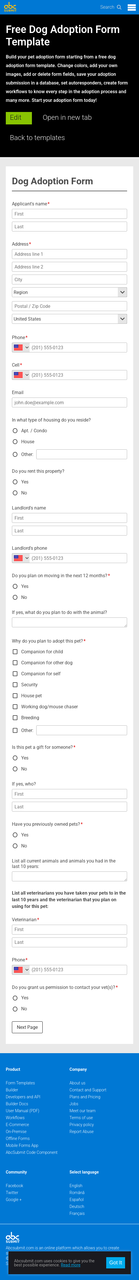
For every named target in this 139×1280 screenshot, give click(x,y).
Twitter (12, 1192)
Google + (14, 1199)
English (76, 1185)
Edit (15, 117)
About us (78, 1083)
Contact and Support (88, 1090)
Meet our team (83, 1110)
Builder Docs (17, 1103)
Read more (70, 1265)
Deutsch (77, 1206)
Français (77, 1213)
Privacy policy (82, 1124)
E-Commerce (17, 1124)
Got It (115, 1263)
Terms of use (81, 1117)
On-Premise (16, 1131)
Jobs (74, 1103)
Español (77, 1199)
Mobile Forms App (22, 1145)
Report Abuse (82, 1131)
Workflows (15, 1117)
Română (77, 1192)
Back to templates (37, 138)
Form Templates (20, 1083)
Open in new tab (67, 117)
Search (107, 7)
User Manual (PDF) (22, 1110)
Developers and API (23, 1097)
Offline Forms (18, 1138)
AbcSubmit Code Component (31, 1152)
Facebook (14, 1185)
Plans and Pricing (85, 1097)
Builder (12, 1090)
